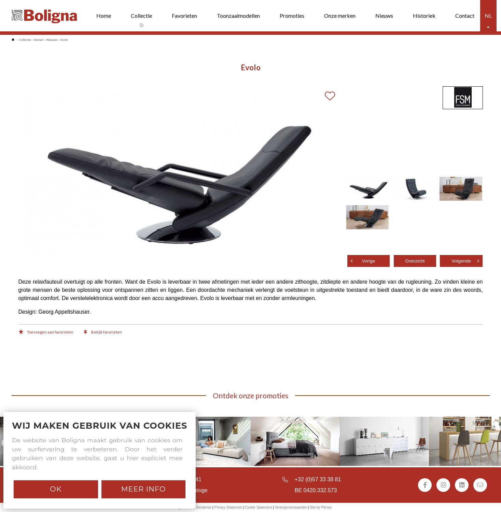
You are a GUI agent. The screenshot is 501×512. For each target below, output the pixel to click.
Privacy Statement (228, 507)
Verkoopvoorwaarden (291, 507)
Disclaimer (204, 507)
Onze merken (340, 15)
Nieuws (384, 15)
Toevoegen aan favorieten (45, 332)
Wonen (38, 40)
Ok (55, 489)
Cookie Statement (258, 507)
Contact (464, 15)
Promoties (292, 15)
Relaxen (51, 40)
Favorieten (184, 15)
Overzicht (415, 261)
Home (103, 15)
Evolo (64, 40)
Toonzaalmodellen (238, 15)
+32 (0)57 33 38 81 (318, 479)
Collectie (141, 15)
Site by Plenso (321, 507)
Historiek (424, 15)
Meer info (143, 489)
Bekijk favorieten (103, 332)
